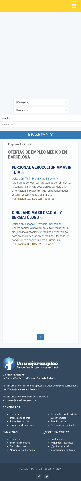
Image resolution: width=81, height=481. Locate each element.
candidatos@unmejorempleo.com (21, 389)
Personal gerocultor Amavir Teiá (41, 170)
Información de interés (63, 449)
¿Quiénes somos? (60, 446)
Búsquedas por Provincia (64, 414)
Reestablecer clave (20, 421)
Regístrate (15, 414)
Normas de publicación (22, 449)
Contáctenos (57, 438)
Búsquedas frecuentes (21, 425)
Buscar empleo (40, 135)
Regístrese (15, 438)
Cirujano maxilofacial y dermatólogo (37, 215)
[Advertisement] (40, 56)
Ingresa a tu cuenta (20, 417)
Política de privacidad (62, 425)
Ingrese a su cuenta (20, 442)
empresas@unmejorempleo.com (20, 400)
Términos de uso (59, 421)
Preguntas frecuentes (62, 442)
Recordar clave (18, 446)
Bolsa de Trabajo (46, 378)
